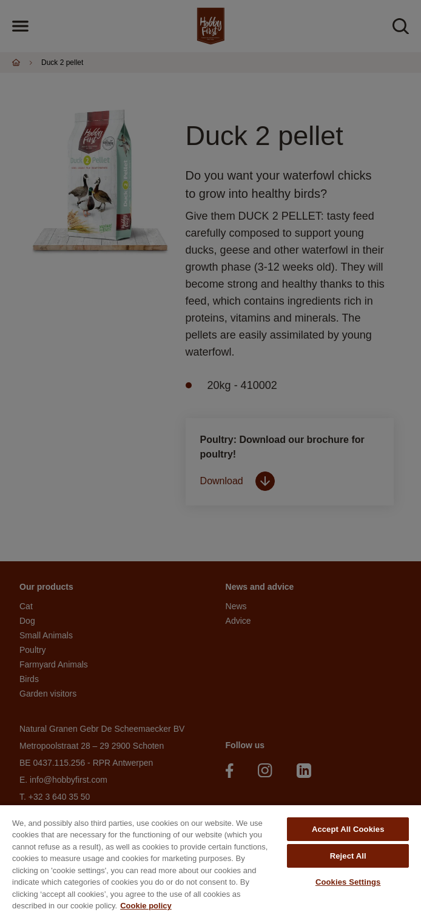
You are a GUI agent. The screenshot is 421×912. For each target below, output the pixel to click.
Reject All (348, 855)
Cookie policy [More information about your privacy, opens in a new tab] (146, 905)
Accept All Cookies (348, 829)
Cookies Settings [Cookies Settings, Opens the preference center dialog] (348, 882)
